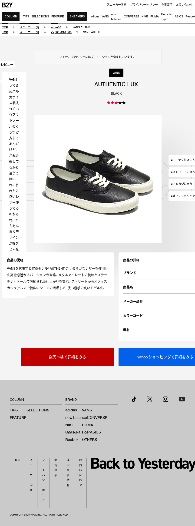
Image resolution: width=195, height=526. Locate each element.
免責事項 (166, 5)
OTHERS (89, 439)
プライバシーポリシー (144, 5)
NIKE (145, 16)
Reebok (72, 439)
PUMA (154, 16)
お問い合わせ (184, 5)
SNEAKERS (77, 16)
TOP (17, 460)
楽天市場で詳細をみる (67, 357)
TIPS (26, 16)
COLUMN (11, 16)
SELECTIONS (40, 16)
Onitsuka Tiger (77, 432)
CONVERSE (131, 16)
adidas (95, 16)
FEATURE (57, 16)
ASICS (179, 16)
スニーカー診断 (116, 5)
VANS (105, 16)
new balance (76, 417)
